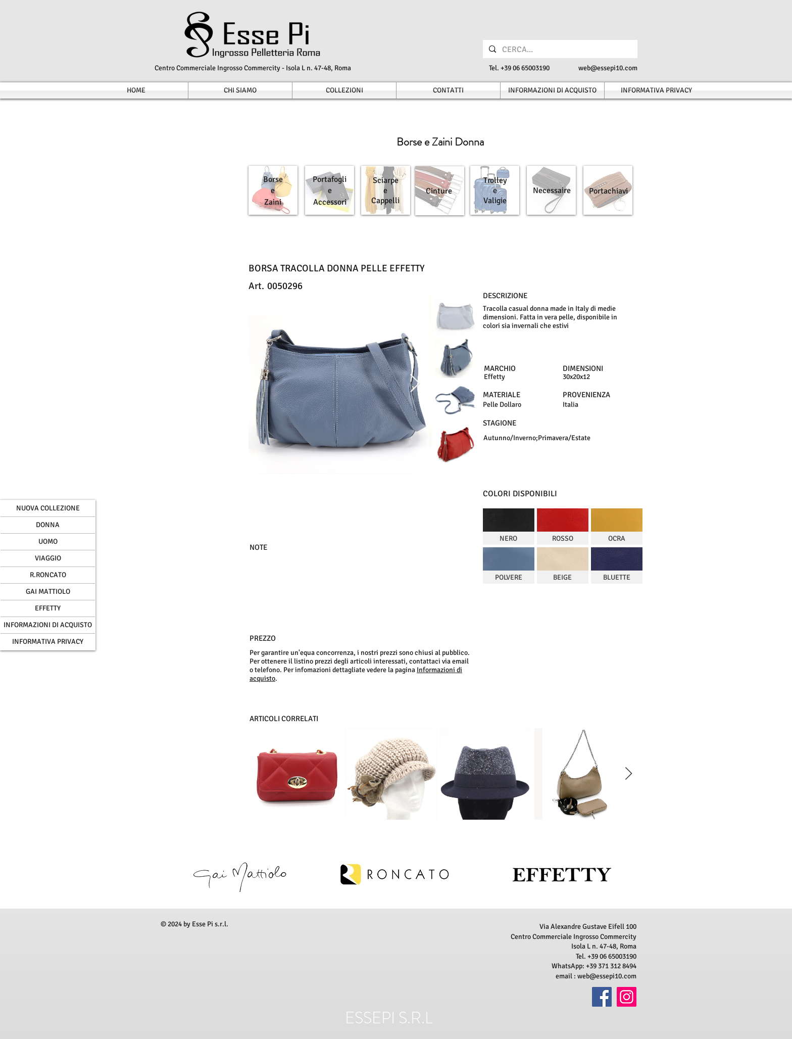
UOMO (48, 541)
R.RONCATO (48, 575)
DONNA (48, 525)
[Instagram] (626, 997)
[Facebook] (602, 997)
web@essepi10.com (607, 68)
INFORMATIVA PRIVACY (47, 641)
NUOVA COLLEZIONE (48, 508)
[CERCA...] (559, 49)
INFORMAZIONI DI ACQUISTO (48, 625)
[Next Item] (415, 384)
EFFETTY (48, 608)
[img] (508, 526)
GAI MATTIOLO (48, 591)
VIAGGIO (48, 558)
